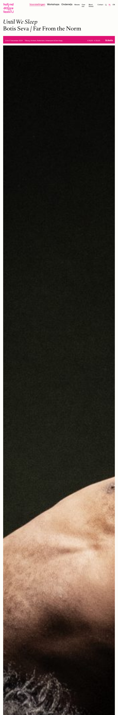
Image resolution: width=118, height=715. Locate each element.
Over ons (83, 5)
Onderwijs (66, 4)
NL (110, 5)
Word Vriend (91, 5)
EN (114, 5)
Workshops (53, 4)
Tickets (109, 40)
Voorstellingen (37, 4)
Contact (100, 5)
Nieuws (77, 5)
